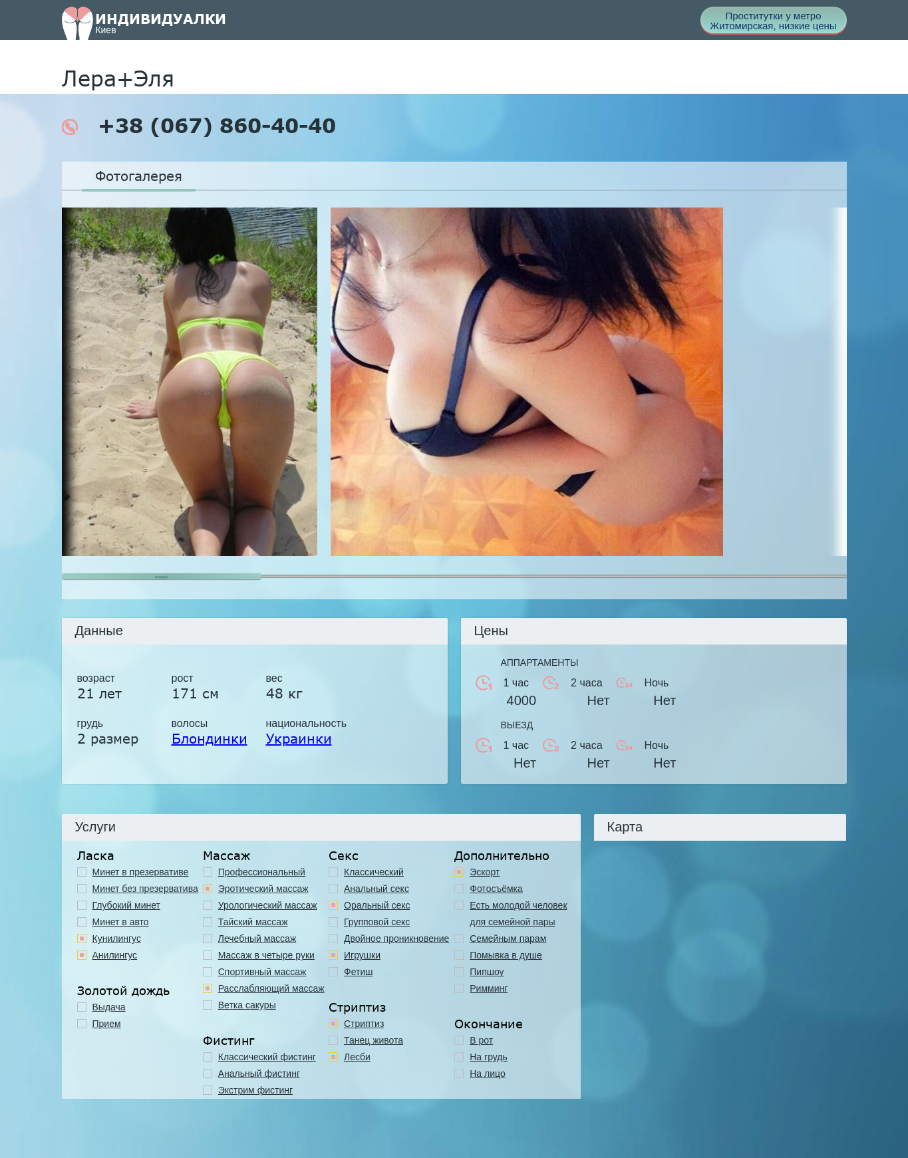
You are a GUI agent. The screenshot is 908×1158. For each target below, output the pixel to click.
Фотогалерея (138, 176)
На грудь (489, 1057)
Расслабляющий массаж (271, 988)
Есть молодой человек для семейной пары (518, 913)
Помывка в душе (506, 955)
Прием (106, 1023)
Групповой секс (377, 922)
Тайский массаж (253, 922)
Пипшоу (487, 971)
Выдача (109, 1007)
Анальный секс (376, 888)
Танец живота (373, 1040)
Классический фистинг (267, 1057)
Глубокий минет (126, 905)
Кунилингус (116, 938)
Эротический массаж (263, 888)
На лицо (487, 1073)
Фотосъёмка (496, 888)
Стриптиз (364, 1023)
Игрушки (362, 955)
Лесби (357, 1057)
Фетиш (358, 971)
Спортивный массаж (262, 971)
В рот (481, 1040)
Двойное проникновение (396, 938)
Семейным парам (508, 938)
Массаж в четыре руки (266, 955)
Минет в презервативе (140, 872)
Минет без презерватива (145, 888)
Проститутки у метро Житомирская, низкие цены (773, 20)
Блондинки (209, 738)
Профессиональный (261, 872)
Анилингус (115, 955)
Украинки (299, 738)
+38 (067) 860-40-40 (199, 126)
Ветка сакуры (247, 1005)
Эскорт (485, 872)
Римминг (489, 988)
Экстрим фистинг (255, 1090)
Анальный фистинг (259, 1073)
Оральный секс (377, 905)
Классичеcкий (374, 872)
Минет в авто (120, 922)
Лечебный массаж (257, 938)
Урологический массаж (267, 905)
